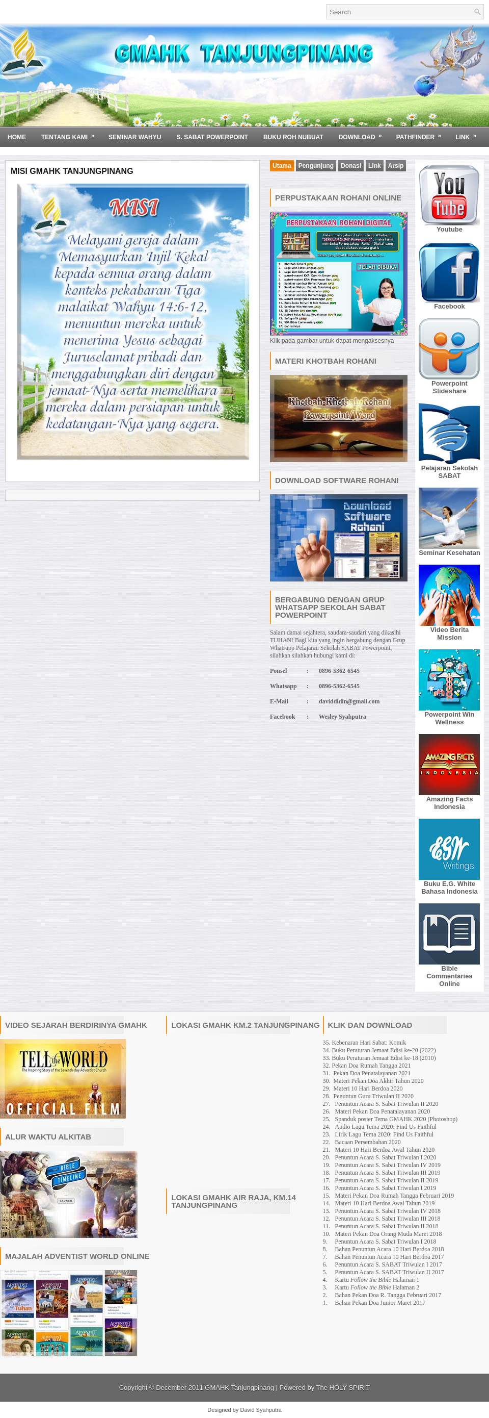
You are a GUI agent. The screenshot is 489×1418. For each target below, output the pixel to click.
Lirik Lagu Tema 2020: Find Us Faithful (384, 1134)
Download (364, 133)
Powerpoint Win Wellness (449, 718)
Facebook (449, 306)
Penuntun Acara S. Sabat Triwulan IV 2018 (388, 1210)
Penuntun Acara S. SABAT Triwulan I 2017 (388, 1264)
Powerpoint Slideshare (449, 387)
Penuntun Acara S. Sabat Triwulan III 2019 (388, 1172)
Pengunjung (316, 165)
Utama (282, 165)
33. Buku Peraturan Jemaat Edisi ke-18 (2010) (379, 1057)
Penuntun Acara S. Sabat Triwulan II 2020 (387, 1103)
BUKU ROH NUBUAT (293, 137)
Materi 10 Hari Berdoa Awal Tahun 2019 (385, 1203)
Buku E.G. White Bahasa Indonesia (449, 887)
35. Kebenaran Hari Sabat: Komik (364, 1042)
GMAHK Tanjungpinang (239, 1387)
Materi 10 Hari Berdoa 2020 (368, 1088)
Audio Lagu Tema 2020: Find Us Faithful (386, 1126)
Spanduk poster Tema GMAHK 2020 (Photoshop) (396, 1119)
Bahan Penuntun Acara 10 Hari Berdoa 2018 (389, 1249)
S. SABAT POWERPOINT (212, 137)
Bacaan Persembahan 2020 (368, 1142)
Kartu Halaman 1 (377, 1279)
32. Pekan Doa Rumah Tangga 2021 (367, 1065)
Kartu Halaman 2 (377, 1287)
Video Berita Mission (449, 633)
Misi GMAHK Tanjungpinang (72, 171)
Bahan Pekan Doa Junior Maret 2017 (380, 1302)
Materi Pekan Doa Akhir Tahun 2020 (379, 1080)
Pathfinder (422, 133)
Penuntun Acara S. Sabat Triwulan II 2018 (387, 1226)
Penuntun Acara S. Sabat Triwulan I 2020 (386, 1157)
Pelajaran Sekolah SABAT (449, 471)
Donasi (351, 165)
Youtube (450, 229)
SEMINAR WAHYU (134, 137)
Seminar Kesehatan (449, 552)
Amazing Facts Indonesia (449, 803)
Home (17, 137)
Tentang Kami (71, 133)
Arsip (396, 165)
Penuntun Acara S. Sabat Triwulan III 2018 (388, 1218)
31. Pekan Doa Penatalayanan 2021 (367, 1073)
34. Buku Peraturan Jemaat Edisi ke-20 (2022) (379, 1050)
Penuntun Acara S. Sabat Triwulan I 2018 (386, 1241)
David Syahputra (260, 1410)
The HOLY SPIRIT (343, 1387)
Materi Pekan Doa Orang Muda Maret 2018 (388, 1233)
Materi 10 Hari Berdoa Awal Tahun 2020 (385, 1149)
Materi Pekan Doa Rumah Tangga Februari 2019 (394, 1195)
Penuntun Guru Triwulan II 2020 (374, 1096)
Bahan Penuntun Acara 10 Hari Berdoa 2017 (389, 1256)
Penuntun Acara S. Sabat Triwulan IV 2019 (388, 1165)
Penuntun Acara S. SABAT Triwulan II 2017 (389, 1272)
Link (469, 133)
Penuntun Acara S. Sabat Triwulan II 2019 (387, 1180)
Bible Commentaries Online (449, 976)
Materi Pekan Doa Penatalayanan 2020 (382, 1111)
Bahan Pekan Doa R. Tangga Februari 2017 (388, 1295)
